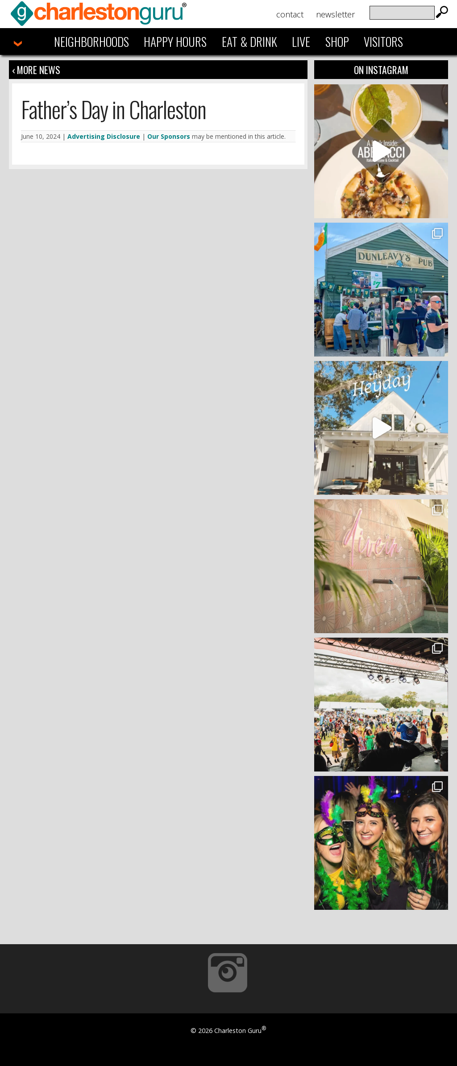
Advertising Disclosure (103, 136)
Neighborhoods (91, 41)
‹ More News (36, 69)
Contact (289, 14)
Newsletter (335, 14)
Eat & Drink (249, 41)
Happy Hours (175, 41)
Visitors (383, 41)
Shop (337, 41)
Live (301, 41)
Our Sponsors (168, 136)
